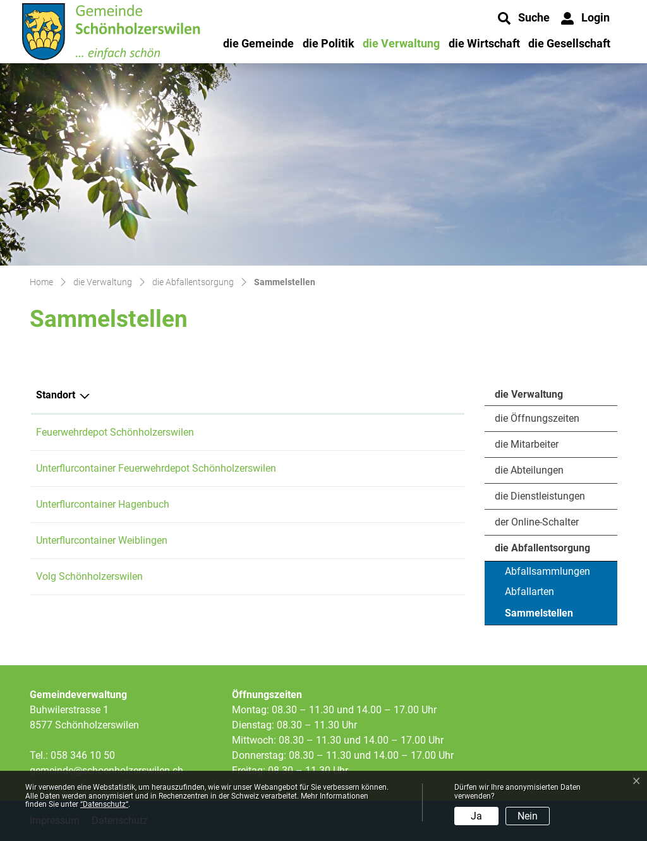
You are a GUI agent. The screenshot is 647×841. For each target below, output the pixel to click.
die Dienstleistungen (540, 496)
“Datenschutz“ (104, 804)
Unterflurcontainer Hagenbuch (102, 504)
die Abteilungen (529, 470)
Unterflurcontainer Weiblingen (101, 540)
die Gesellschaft (569, 43)
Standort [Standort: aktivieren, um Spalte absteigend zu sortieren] (55, 395)
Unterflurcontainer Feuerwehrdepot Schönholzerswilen (156, 468)
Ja (476, 816)
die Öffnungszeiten (537, 418)
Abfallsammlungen (547, 571)
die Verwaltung (401, 43)
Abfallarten (529, 592)
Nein (527, 816)
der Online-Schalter (537, 522)
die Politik (328, 43)
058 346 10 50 (83, 755)
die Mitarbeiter (527, 444)
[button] (523, 18)
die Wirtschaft (484, 43)
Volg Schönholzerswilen (89, 576)
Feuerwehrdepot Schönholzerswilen (115, 432)
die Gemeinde (258, 43)
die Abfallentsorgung (542, 548)
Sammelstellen (539, 616)
